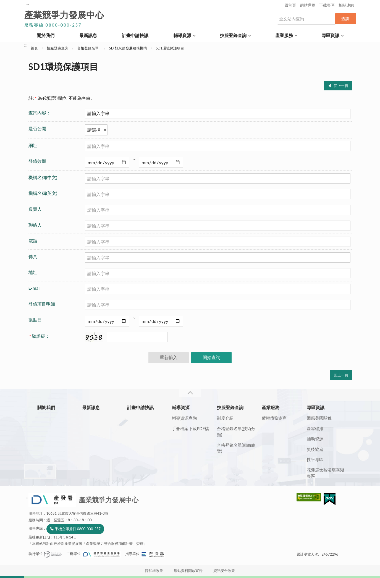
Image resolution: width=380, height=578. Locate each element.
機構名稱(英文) (42, 193)
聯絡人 (35, 224)
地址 (32, 272)
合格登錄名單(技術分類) (236, 431)
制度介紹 (225, 417)
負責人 (35, 208)
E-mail (34, 288)
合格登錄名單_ (88, 48)
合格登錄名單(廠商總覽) (236, 448)
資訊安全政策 (224, 570)
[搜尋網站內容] (306, 18)
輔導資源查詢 (184, 417)
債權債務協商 (274, 417)
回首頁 (290, 5)
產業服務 (284, 35)
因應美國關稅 (319, 417)
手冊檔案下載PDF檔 (190, 428)
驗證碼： (39, 336)
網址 (32, 145)
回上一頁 (341, 85)
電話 (32, 240)
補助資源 (315, 438)
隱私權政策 (154, 570)
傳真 (32, 256)
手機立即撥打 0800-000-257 (78, 529)
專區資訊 (330, 35)
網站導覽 (307, 5)
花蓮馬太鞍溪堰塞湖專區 (325, 473)
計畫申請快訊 (135, 35)
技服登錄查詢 (233, 35)
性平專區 (315, 459)
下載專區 (327, 5)
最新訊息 (88, 35)
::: (27, 4)
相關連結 (346, 5)
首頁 (34, 48)
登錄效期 (37, 161)
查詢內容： (39, 112)
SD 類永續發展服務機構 (128, 48)
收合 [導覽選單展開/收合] (190, 393)
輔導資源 (182, 35)
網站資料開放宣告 (188, 570)
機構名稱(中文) (42, 177)
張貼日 (35, 319)
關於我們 (45, 35)
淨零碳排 (315, 428)
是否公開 (37, 128)
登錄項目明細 (41, 304)
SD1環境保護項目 (170, 48)
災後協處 (315, 449)
